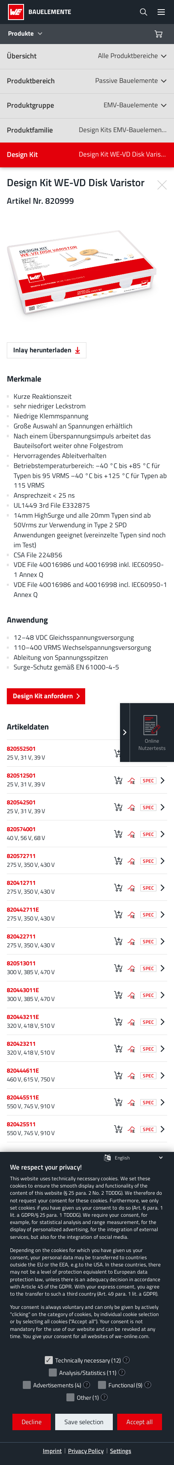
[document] (87, 1257)
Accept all (139, 1422)
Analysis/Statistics (82, 1373)
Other (84, 1397)
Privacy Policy (86, 1451)
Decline (32, 1422)
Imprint (52, 1451)
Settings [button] (120, 1451)
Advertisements (53, 1385)
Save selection (84, 1422)
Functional (121, 1385)
